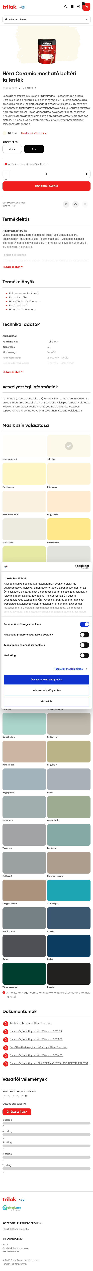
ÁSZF (5, 1244)
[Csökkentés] (6, 174)
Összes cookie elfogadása (46, 679)
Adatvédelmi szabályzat (15, 1248)
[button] (65, 7)
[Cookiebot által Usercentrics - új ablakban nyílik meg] (74, 566)
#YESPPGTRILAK (10, 1251)
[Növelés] (87, 174)
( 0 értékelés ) (29, 87)
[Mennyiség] (46, 174)
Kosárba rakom (46, 186)
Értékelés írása (17, 1111)
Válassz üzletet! (46, 19)
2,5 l (12, 148)
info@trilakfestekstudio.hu (15, 1229)
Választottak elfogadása (46, 690)
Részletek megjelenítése (68, 668)
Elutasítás (46, 701)
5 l (34, 148)
